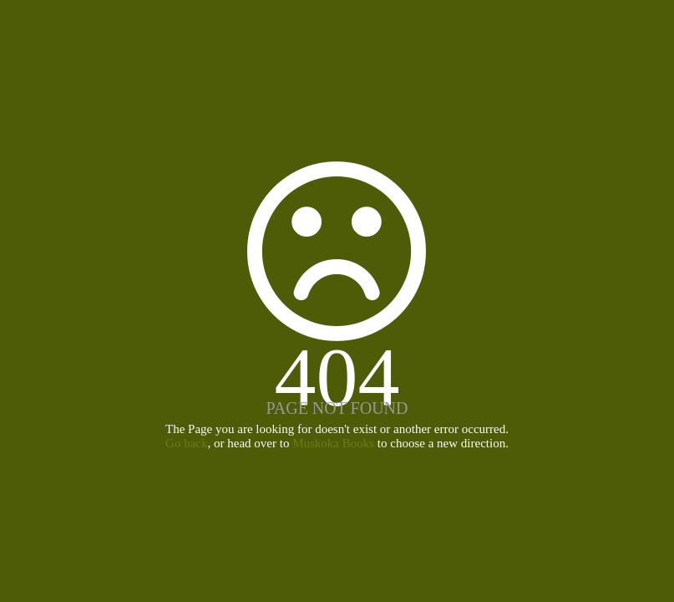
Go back (186, 443)
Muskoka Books (333, 443)
